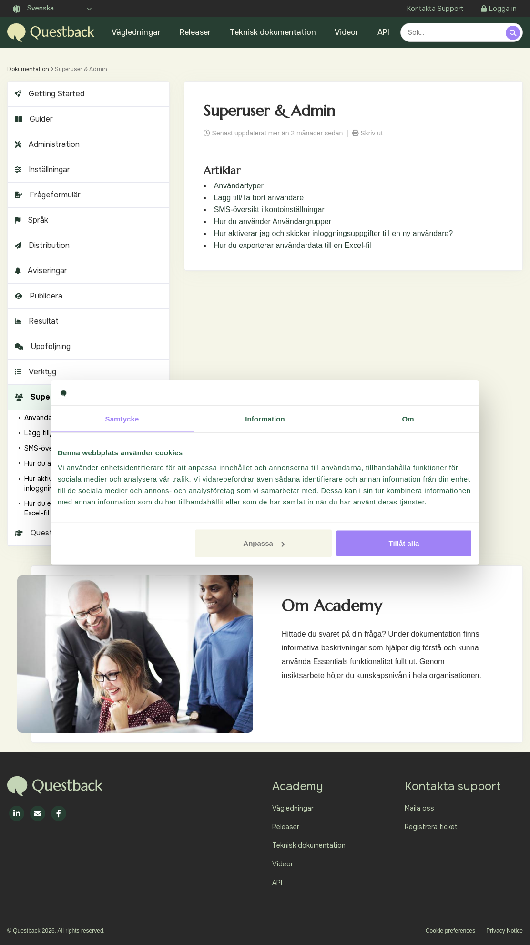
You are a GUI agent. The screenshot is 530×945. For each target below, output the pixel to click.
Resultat (35, 321)
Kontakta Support (435, 8)
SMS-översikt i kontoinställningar (269, 209)
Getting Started (48, 94)
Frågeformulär (46, 195)
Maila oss (419, 808)
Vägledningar (136, 32)
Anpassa (264, 543)
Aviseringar (39, 271)
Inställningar (41, 169)
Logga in (499, 8)
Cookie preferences (450, 930)
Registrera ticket (431, 826)
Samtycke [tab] (122, 418)
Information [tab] (265, 418)
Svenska (33, 8)
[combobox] (454, 32)
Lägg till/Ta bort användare (259, 198)
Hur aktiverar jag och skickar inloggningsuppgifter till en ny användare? (333, 233)
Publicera (37, 296)
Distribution (41, 245)
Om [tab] (408, 418)
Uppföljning (41, 346)
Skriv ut (367, 133)
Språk (30, 220)
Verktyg (34, 372)
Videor (347, 32)
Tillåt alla (403, 543)
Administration (46, 144)
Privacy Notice (504, 930)
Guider (32, 119)
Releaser (195, 32)
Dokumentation (28, 69)
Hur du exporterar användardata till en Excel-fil (292, 245)
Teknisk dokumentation (273, 32)
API (383, 32)
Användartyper (239, 186)
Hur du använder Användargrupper (272, 221)
